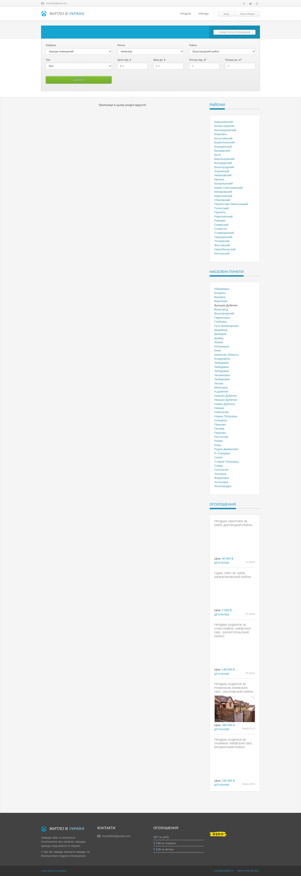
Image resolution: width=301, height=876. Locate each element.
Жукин (218, 342)
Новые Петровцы (225, 416)
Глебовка (220, 321)
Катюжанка (221, 346)
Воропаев (220, 301)
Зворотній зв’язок (248, 871)
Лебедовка (221, 371)
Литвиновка (222, 375)
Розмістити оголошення (234, 32)
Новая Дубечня (224, 404)
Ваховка (219, 297)
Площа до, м (233, 59)
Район (193, 45)
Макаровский (223, 191)
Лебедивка (221, 367)
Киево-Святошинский (228, 187)
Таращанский (223, 237)
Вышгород (221, 309)
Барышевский (223, 121)
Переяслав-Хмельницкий (231, 204)
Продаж (185, 13)
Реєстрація (247, 14)
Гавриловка (222, 317)
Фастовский (222, 245)
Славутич (220, 228)
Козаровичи (222, 358)
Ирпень (219, 179)
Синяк (218, 457)
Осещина (220, 420)
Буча (217, 154)
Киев (217, 350)
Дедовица (221, 329)
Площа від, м (197, 59)
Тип (48, 59)
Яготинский (221, 253)
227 (155, 837)
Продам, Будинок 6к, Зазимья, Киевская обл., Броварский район (233, 743)
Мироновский (223, 196)
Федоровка (221, 477)
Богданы (220, 292)
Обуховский (222, 200)
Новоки (219, 408)
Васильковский (224, 158)
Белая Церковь (224, 125)
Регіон (121, 45)
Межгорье (221, 387)
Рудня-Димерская (226, 449)
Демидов (220, 334)
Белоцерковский (225, 130)
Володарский (223, 162)
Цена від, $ (124, 59)
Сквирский (221, 224)
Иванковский (223, 175)
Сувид (218, 465)
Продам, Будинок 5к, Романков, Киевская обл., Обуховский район (233, 687)
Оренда (203, 13)
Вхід (226, 14)
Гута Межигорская (226, 325)
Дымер (219, 338)
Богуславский (223, 138)
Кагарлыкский (223, 183)
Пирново (220, 432)
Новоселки (221, 412)
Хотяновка (221, 482)
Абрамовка (221, 288)
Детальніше (221, 562)
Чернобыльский (225, 249)
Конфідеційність (223, 871)
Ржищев (219, 220)
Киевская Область (226, 354)
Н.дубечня (221, 391)
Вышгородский (224, 167)
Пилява (219, 428)
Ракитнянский (223, 216)
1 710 (157, 843)
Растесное (221, 436)
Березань (220, 134)
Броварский (222, 150)
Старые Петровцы (226, 461)
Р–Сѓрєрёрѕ (222, 453)
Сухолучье (221, 469)
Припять (220, 212)
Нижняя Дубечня (225, 395)
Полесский (221, 208)
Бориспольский (224, 142)
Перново (220, 424)
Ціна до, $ (159, 59)
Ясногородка (223, 486)
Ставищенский (224, 232)
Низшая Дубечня (225, 399)
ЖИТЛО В (62, 14)
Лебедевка (221, 362)
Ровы (217, 445)
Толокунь (220, 473)
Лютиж (218, 383)
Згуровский (221, 171)
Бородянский (223, 146)
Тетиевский (221, 241)
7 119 (157, 849)
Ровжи (218, 440)
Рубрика (51, 45)
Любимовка (222, 379)
